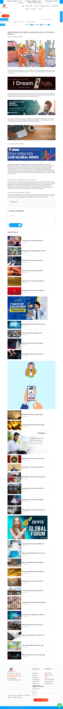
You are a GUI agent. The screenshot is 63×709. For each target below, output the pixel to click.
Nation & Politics (49, 675)
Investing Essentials (49, 679)
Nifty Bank (28, 1)
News (40, 9)
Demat (36, 6)
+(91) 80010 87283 (12, 678)
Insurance (34, 675)
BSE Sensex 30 (49, 1)
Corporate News (49, 681)
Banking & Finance (45, 6)
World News (48, 673)
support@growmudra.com (14, 680)
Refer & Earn (29, 6)
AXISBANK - (21, 21)
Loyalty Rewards (35, 679)
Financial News (48, 683)
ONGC (9, 164)
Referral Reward (36, 681)
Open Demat (35, 673)
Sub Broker (34, 9)
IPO (46, 677)
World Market (55, 6)
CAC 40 (30, 2)
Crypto (27, 9)
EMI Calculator (35, 677)
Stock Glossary (35, 683)
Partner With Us (61, 17)
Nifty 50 (9, 1)
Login (5, 16)
